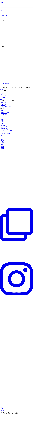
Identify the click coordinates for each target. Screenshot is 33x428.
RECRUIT (2, 5)
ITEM (2, 2)
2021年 (2, 141)
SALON (2, 1)
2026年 (2, 138)
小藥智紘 (2, 123)
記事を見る (1, 89)
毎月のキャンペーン (4, 113)
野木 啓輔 (3, 125)
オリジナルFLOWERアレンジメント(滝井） (6, 106)
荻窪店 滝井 (3, 127)
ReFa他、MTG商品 (3, 104)
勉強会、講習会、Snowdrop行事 (5, 112)
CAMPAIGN (2, 4)
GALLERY (2, 12)
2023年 (2, 140)
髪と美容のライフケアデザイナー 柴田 (6, 130)
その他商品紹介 (3, 107)
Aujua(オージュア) (3, 102)
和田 (2, 119)
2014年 (2, 146)
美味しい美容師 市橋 (4, 128)
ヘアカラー (3, 97)
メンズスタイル (3, 95)
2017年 (2, 144)
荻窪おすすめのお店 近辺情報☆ (5, 133)
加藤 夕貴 (2, 122)
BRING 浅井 (3, 121)
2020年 (2, 142)
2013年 (2, 147)
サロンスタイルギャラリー (4, 93)
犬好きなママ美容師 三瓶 (4, 129)
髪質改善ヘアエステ (4, 94)
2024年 (2, 139)
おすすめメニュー (3, 110)
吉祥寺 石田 (3, 120)
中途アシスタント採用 (4, 15)
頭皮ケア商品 (3, 105)
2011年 (2, 148)
